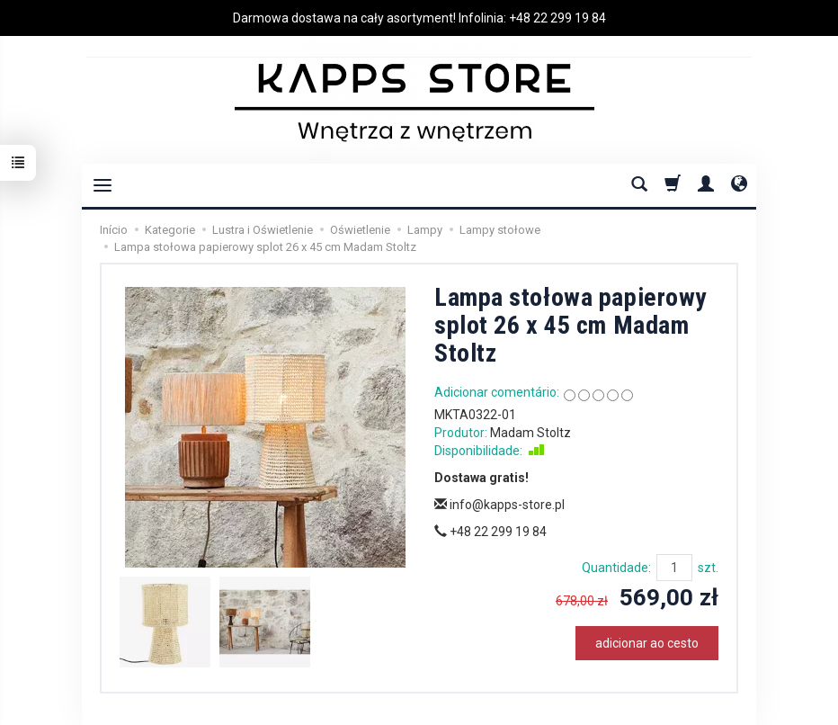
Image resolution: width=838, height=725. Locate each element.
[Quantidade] (674, 567)
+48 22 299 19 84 (557, 18)
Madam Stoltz (530, 432)
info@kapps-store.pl (499, 504)
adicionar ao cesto (647, 643)
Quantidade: (616, 567)
